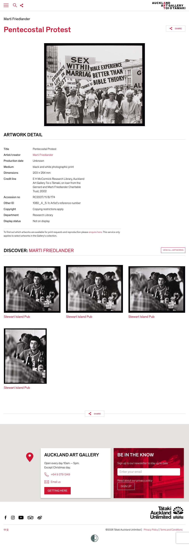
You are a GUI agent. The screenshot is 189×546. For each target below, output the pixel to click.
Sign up (126, 486)
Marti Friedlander (17, 19)
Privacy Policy (151, 529)
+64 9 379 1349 (57, 474)
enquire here (95, 232)
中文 (6, 530)
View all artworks (173, 250)
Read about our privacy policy (134, 481)
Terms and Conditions (171, 529)
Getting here (57, 491)
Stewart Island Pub (17, 317)
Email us (52, 482)
